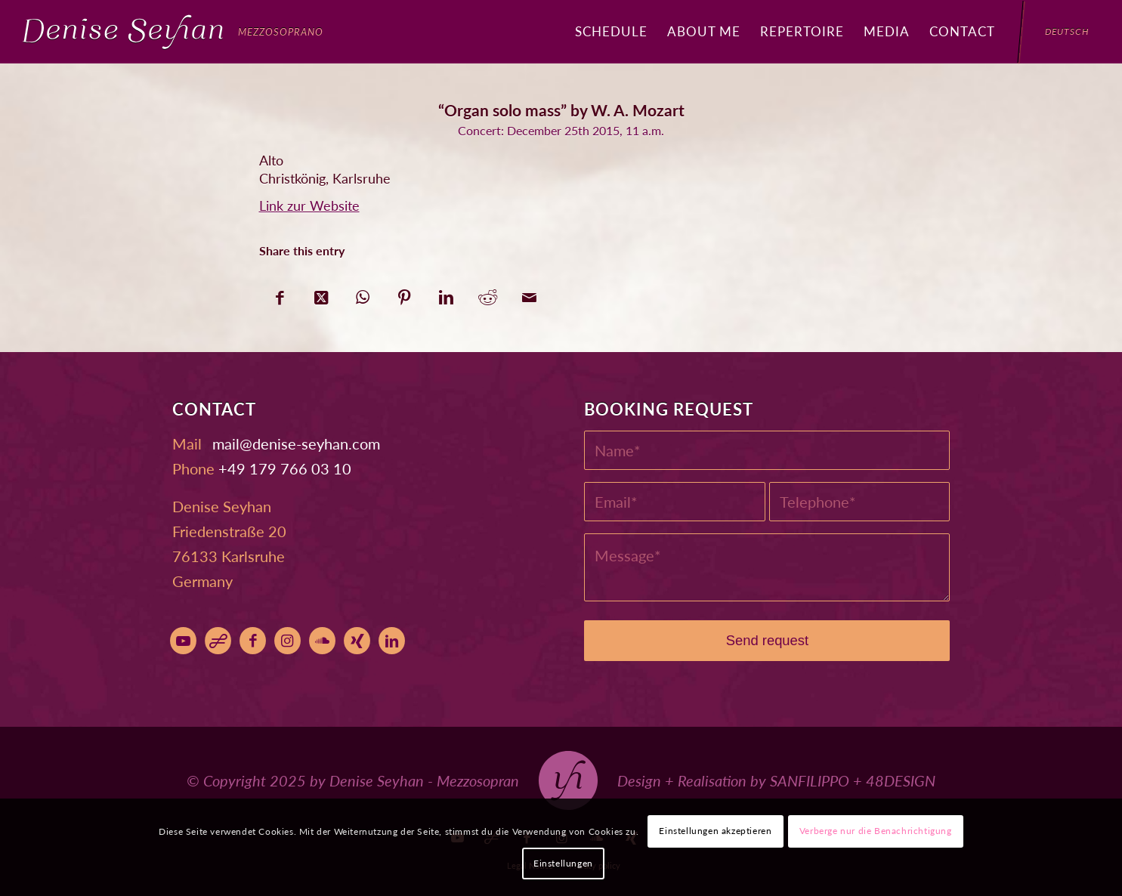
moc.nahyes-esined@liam (296, 443)
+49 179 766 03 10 (284, 468)
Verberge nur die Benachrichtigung (875, 830)
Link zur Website (309, 205)
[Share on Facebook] (280, 293)
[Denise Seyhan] (173, 32)
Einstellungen (563, 863)
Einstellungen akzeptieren (715, 830)
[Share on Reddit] (487, 293)
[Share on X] (321, 293)
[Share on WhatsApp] (363, 293)
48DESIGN (900, 780)
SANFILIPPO (809, 780)
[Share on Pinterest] (404, 293)
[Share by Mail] (529, 293)
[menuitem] (611, 32)
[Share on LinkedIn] (446, 293)
